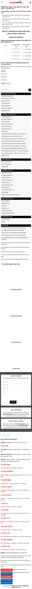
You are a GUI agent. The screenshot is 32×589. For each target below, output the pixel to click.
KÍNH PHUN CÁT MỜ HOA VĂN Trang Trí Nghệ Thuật (13, 141)
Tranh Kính (24, 552)
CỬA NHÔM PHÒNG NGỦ (7, 108)
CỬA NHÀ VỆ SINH (6, 110)
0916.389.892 (18, 37)
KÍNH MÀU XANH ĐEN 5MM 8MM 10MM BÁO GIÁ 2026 (14, 148)
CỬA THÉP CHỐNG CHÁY (7, 180)
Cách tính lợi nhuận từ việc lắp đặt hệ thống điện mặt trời (14, 227)
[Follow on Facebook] (2, 435)
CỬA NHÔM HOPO (6, 101)
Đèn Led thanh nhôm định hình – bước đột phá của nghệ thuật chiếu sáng (15, 238)
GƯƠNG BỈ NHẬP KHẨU (7, 210)
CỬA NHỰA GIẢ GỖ (6, 182)
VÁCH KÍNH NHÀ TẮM (6, 126)
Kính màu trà (3, 74)
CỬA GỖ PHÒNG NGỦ (6, 164)
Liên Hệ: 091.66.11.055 (6, 573)
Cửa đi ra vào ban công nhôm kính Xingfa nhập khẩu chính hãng (14, 259)
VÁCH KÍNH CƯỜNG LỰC (7, 119)
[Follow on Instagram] (4, 435)
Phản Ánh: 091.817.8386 (6, 582)
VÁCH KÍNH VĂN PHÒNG (7, 124)
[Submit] (30, 90)
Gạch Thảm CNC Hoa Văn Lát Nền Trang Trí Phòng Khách (14, 232)
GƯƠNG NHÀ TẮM (6, 203)
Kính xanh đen (4, 77)
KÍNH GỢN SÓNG (5, 155)
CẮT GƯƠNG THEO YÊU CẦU (8, 190)
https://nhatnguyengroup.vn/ (15, 572)
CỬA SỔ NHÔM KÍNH (6, 105)
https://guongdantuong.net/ (14, 569)
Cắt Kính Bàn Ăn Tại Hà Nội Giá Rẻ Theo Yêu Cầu (12, 136)
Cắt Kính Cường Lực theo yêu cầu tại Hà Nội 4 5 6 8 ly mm (14, 138)
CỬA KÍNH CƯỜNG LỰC (7, 117)
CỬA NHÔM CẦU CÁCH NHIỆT (8, 98)
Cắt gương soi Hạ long (16, 564)
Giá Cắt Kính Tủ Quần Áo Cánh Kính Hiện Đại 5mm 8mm (14, 143)
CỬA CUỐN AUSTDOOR (7, 173)
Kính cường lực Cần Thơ (16, 560)
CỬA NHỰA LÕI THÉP (6, 177)
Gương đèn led (4, 557)
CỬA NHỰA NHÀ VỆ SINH (7, 185)
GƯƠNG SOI (4, 205)
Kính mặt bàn (4, 79)
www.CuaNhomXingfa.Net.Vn (13, 552)
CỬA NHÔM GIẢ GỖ (6, 103)
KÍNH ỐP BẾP (5, 131)
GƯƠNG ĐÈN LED (5, 208)
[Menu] (1, 2)
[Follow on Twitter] (6, 435)
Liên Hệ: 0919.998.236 (6, 580)
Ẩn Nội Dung (7, 83)
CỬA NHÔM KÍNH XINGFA (7, 96)
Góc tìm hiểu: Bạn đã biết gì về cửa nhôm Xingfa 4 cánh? (13, 251)
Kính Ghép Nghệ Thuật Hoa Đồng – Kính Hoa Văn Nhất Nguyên (15, 150)
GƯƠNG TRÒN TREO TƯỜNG (8, 213)
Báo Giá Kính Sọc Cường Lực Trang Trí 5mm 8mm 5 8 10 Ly (14, 153)
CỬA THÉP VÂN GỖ (6, 187)
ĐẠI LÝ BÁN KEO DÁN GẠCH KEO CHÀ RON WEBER (13, 230)
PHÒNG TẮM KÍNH (6, 121)
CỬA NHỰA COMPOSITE (7, 175)
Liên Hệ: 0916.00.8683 (6, 570)
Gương (23, 572)
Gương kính (23, 569)
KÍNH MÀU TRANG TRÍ (6, 129)
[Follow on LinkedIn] (9, 435)
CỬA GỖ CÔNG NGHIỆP (7, 161)
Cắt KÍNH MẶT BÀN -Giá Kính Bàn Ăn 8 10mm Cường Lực (14, 133)
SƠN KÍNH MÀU (5, 192)
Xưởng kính (23, 564)
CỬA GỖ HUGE (5, 166)
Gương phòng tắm (12, 557)
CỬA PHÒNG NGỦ (5, 219)
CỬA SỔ (3, 221)
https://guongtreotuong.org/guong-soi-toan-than (20, 555)
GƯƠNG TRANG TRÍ (6, 201)
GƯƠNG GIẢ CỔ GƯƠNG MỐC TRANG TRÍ (11, 194)
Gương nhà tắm (20, 557)
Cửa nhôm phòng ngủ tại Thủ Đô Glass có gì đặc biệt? (13, 235)
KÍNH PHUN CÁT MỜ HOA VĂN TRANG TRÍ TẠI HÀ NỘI (14, 146)
